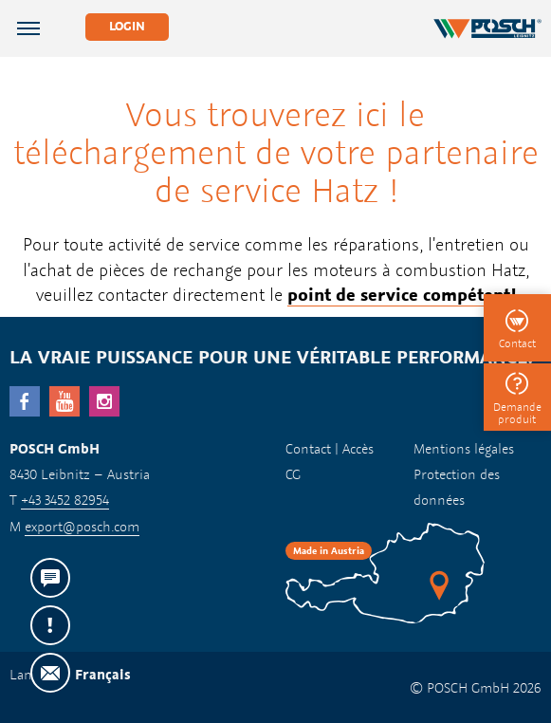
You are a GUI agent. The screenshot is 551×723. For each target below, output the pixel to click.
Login (127, 26)
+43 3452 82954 (65, 500)
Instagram (104, 401)
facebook (24, 401)
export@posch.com (82, 526)
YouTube (64, 401)
